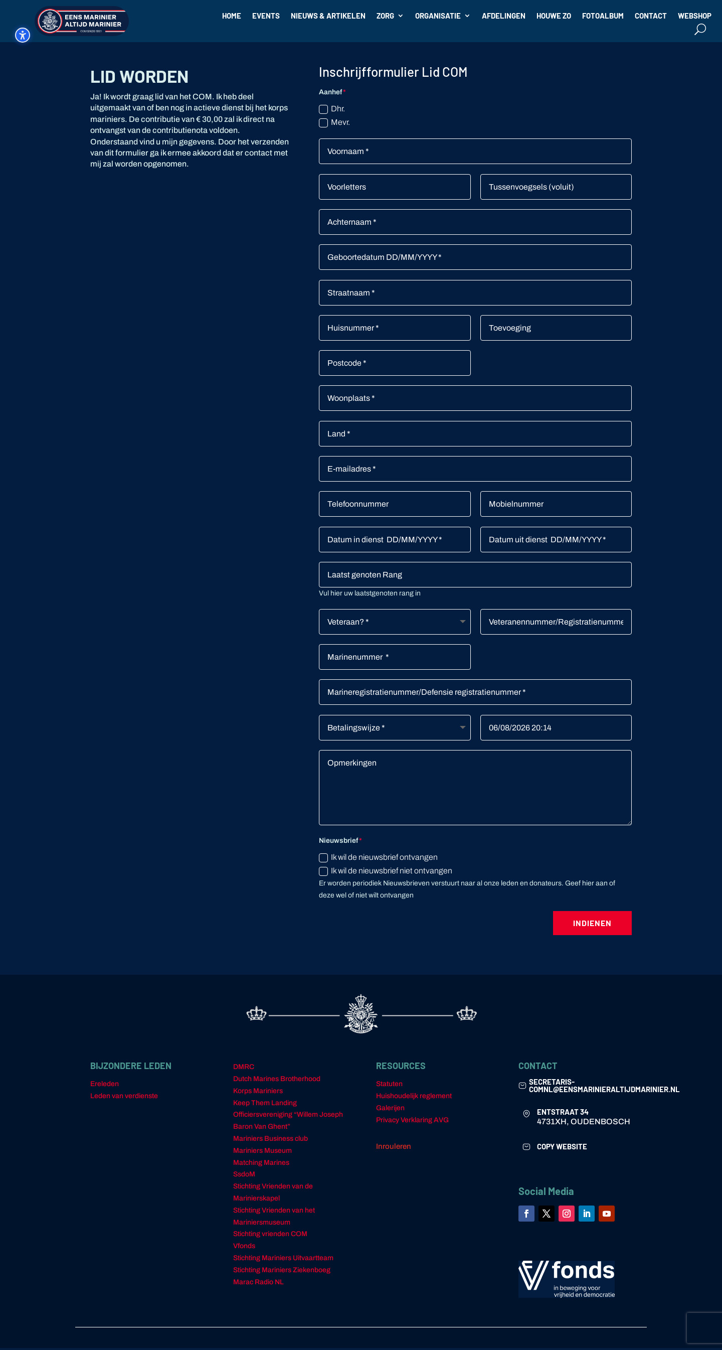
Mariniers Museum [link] (262, 1152)
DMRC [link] (243, 1069)
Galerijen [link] (390, 1110)
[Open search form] (700, 29)
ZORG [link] (385, 16)
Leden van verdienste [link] (124, 1098)
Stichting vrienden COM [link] (270, 1236)
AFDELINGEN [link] (503, 16)
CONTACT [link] (651, 16)
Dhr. (332, 111)
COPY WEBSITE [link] (562, 1148)
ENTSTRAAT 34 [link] (563, 1113)
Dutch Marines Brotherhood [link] (276, 1081)
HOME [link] (231, 16)
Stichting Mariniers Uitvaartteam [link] (283, 1260)
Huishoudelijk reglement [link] (414, 1098)
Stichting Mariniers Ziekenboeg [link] (281, 1272)
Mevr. (334, 124)
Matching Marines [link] (261, 1164)
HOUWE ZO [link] (553, 16)
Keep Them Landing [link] (265, 1105)
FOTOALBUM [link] (603, 16)
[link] (522, 1088)
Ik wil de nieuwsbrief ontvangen (378, 859)
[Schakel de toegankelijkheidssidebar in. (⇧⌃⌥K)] (22, 35)
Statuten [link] (389, 1086)
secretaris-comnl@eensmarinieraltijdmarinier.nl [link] (604, 1087)
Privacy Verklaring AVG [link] (412, 1122)
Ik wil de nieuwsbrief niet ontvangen (385, 873)
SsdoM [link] (244, 1176)
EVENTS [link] (266, 16)
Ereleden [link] (104, 1086)
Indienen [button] (592, 925)
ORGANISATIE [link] (438, 16)
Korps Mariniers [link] (258, 1093)
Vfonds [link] (244, 1248)
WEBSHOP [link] (694, 16)
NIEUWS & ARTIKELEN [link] (328, 16)
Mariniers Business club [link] (270, 1140)
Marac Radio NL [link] (258, 1284)
